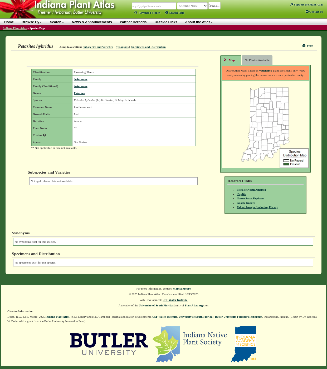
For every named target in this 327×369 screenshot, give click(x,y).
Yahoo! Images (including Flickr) (257, 207)
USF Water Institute (175, 299)
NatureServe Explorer (250, 198)
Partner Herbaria (133, 22)
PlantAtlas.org (194, 305)
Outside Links (166, 22)
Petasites (79, 93)
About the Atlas (199, 22)
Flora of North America (251, 189)
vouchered (265, 70)
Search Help (175, 12)
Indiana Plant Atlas (15, 28)
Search (57, 22)
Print (307, 45)
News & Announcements (92, 22)
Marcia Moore (182, 288)
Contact (314, 11)
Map (229, 60)
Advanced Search (147, 12)
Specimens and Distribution (148, 46)
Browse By (32, 22)
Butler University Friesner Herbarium (238, 316)
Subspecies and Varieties (98, 46)
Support (306, 4)
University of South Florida (156, 305)
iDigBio (241, 194)
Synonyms (122, 46)
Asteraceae (80, 78)
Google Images (246, 202)
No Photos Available (257, 60)
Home (9, 22)
